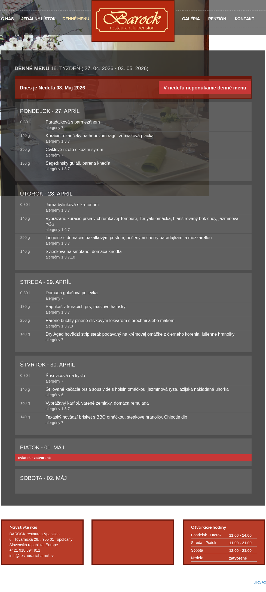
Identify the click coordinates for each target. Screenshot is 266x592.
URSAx (259, 582)
